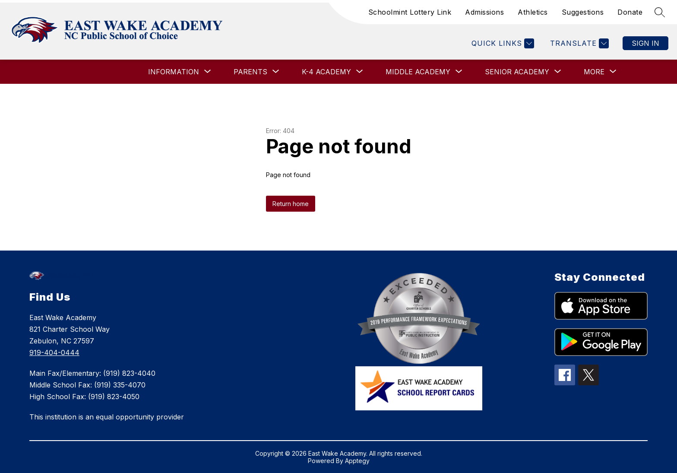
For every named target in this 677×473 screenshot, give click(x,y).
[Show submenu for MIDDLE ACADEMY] (418, 72)
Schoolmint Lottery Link (410, 12)
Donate (629, 12)
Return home (290, 203)
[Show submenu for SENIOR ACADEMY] (517, 72)
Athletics (533, 12)
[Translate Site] (578, 43)
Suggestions (583, 12)
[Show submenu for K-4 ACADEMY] (326, 72)
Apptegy (357, 460)
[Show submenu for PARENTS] (250, 72)
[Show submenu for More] (594, 72)
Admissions (484, 12)
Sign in (645, 43)
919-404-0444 (54, 352)
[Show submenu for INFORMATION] (173, 72)
